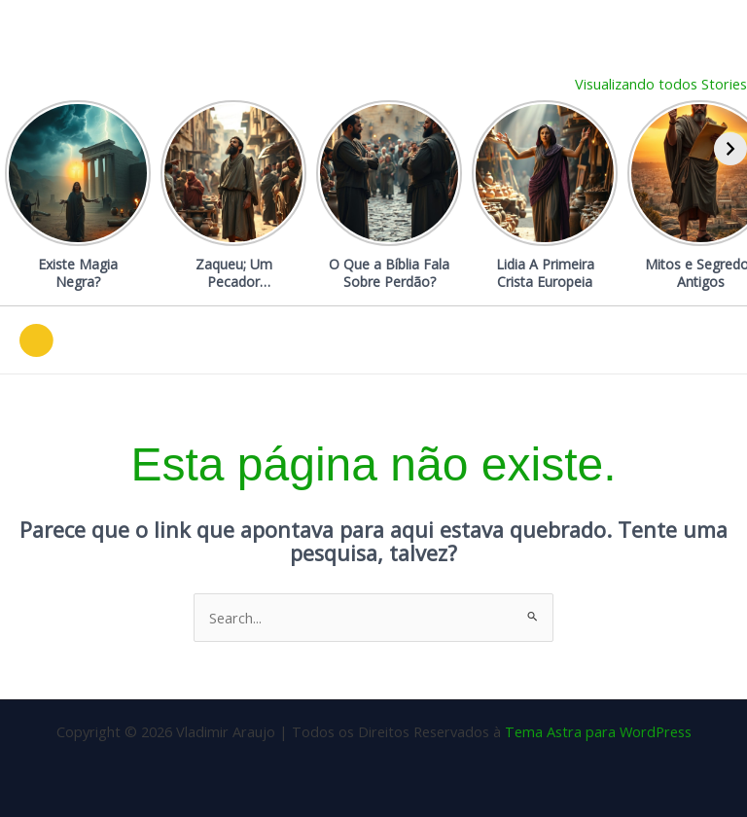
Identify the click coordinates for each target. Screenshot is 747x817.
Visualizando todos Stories (661, 83)
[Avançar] (730, 148)
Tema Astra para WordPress (598, 731)
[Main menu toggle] (707, 340)
